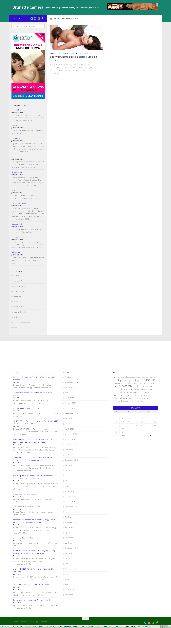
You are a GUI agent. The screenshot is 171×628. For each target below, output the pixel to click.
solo (143, 395)
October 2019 (70, 455)
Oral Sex (16, 317)
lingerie (150, 389)
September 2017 (71, 548)
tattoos (149, 398)
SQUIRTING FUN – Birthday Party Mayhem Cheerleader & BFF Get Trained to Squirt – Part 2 (35, 422)
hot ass (148, 386)
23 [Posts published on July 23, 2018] (116, 429)
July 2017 (68, 558)
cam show (128, 383)
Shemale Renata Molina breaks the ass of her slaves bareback (32, 394)
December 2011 (71, 595)
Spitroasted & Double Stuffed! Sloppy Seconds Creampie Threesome (34, 378)
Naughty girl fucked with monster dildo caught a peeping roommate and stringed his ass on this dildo (34, 552)
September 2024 (71, 382)
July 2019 (68, 470)
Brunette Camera (31, 8)
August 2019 (69, 465)
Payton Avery (16, 138)
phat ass (146, 392)
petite (140, 392)
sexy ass (127, 395)
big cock (122, 380)
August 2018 (69, 527)
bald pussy (148, 377)
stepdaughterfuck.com (123, 398)
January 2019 (70, 501)
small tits (135, 395)
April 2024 (68, 393)
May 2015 (68, 579)
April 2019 (68, 486)
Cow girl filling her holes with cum (25, 494)
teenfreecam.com (124, 401)
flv (120, 386)
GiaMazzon (15, 252)
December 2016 (71, 569)
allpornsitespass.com (128, 377)
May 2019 (68, 481)
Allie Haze (116, 377)
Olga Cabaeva (16, 172)
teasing (153, 398)
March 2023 (69, 429)
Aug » (148, 435)
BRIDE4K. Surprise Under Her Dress (26, 408)
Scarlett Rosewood (18, 203)
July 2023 (68, 424)
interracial (130, 389)
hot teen (121, 389)
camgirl (120, 383)
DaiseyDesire (16, 190)
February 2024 (70, 403)
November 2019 (71, 450)
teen (115, 400)
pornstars (118, 395)
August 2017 (69, 553)
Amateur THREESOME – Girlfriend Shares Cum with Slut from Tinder (33, 570)
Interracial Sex (18, 307)
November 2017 (71, 538)
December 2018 (71, 507)
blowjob (137, 380)
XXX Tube (16, 373)
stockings (137, 398)
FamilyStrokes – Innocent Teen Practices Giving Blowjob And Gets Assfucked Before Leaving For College (35, 440)
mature (131, 392)
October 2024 (70, 377)
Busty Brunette (19, 291)
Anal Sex (16, 276)
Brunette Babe (56, 53)
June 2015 (68, 574)
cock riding (137, 383)
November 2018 (71, 512)
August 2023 (69, 418)
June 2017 (68, 564)
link (169, 593)
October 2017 (70, 543)
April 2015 (68, 584)
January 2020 (70, 439)
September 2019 (71, 460)
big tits (130, 380)
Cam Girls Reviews (19, 105)
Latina (144, 389)
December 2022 (71, 434)
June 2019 (68, 475)
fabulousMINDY (17, 224)
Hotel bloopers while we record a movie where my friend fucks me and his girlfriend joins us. (34, 477)
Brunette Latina (19, 286)
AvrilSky (14, 125)
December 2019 (71, 444)
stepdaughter (151, 395)
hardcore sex (139, 386)
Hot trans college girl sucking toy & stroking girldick (31, 600)
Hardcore (17, 301)
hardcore (127, 386)
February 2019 (70, 496)
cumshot (145, 383)
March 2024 (69, 398)
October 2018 (70, 517)
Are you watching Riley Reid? (23, 538)
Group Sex (17, 296)
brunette (148, 380)
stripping (143, 398)
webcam (136, 400)
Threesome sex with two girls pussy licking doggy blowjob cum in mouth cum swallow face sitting (34, 521)
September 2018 (71, 522)
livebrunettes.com (121, 392)
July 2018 (68, 532)
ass (143, 377)
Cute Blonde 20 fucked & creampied (26, 507)
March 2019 (69, 491)
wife (142, 401)
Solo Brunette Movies (73, 53)
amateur (139, 377)
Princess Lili (15, 237)
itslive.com (138, 389)
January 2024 (70, 408)
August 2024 (69, 387)
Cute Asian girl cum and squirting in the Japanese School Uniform (34, 585)
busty (115, 383)
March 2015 (69, 589)
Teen (15, 327)
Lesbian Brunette (20, 312)
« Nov (122, 435)
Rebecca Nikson (17, 110)
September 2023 (71, 413)
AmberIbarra (16, 156)
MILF (135, 392)
